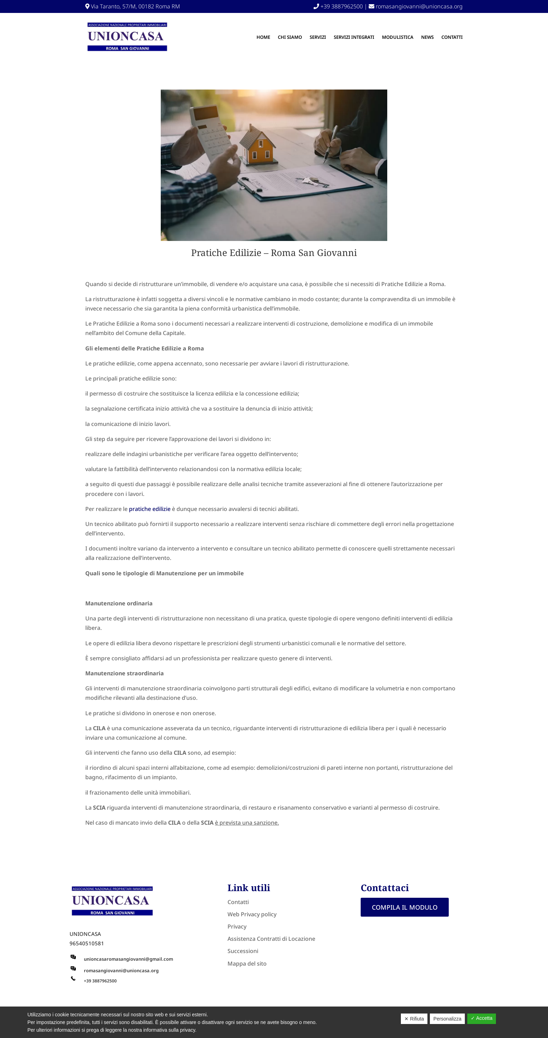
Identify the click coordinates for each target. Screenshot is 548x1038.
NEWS (427, 37)
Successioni (243, 951)
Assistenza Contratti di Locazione (271, 939)
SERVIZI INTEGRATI (354, 37)
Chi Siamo (290, 37)
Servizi (318, 37)
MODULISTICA (397, 37)
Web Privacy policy (252, 914)
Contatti (452, 37)
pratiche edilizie (149, 509)
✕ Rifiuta (414, 1019)
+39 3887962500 (338, 6)
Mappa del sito (247, 963)
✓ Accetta (481, 1018)
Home (263, 37)
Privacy (237, 926)
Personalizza (447, 1019)
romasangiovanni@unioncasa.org (416, 6)
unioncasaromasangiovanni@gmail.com (128, 959)
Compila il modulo (405, 907)
